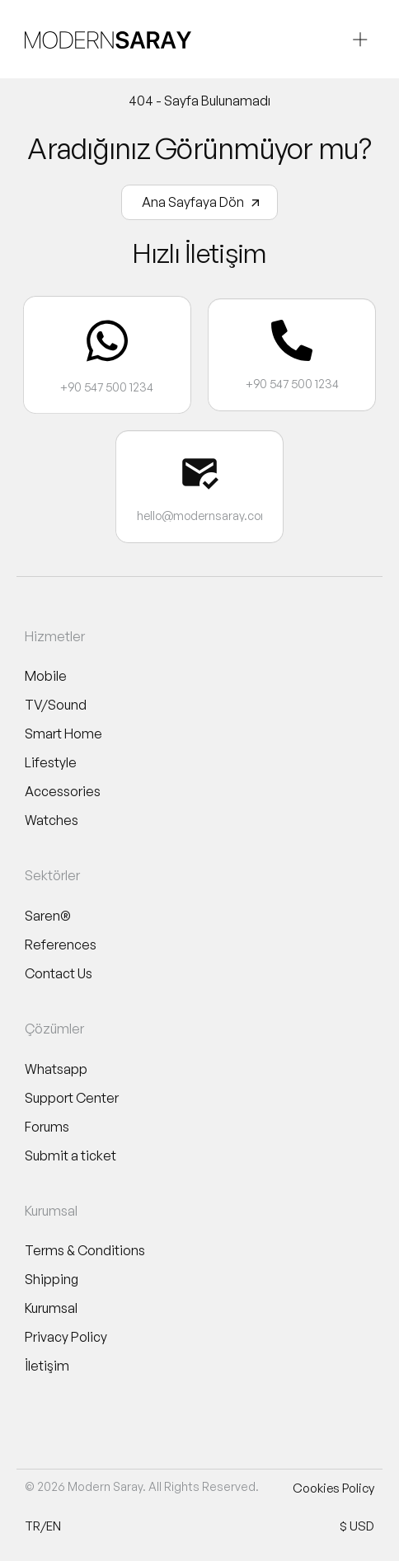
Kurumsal (51, 1308)
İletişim (47, 1365)
